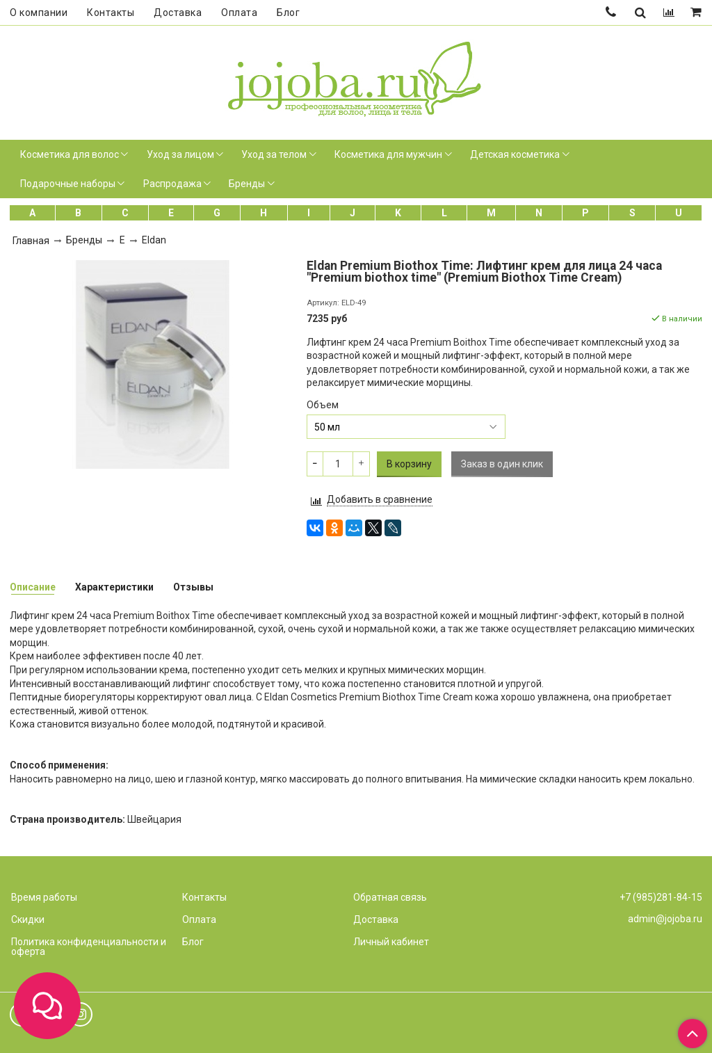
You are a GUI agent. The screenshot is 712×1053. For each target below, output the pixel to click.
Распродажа (172, 183)
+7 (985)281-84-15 (661, 897)
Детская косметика (515, 154)
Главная (31, 240)
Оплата (239, 12)
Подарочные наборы (67, 183)
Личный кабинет (391, 941)
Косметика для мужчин (388, 154)
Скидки (27, 919)
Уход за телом (274, 154)
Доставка (178, 12)
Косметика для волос (69, 154)
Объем (323, 405)
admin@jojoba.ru (665, 918)
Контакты (110, 12)
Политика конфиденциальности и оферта (88, 946)
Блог (288, 12)
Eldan (154, 240)
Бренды (247, 183)
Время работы (44, 897)
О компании (38, 12)
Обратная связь (390, 897)
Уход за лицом (180, 154)
